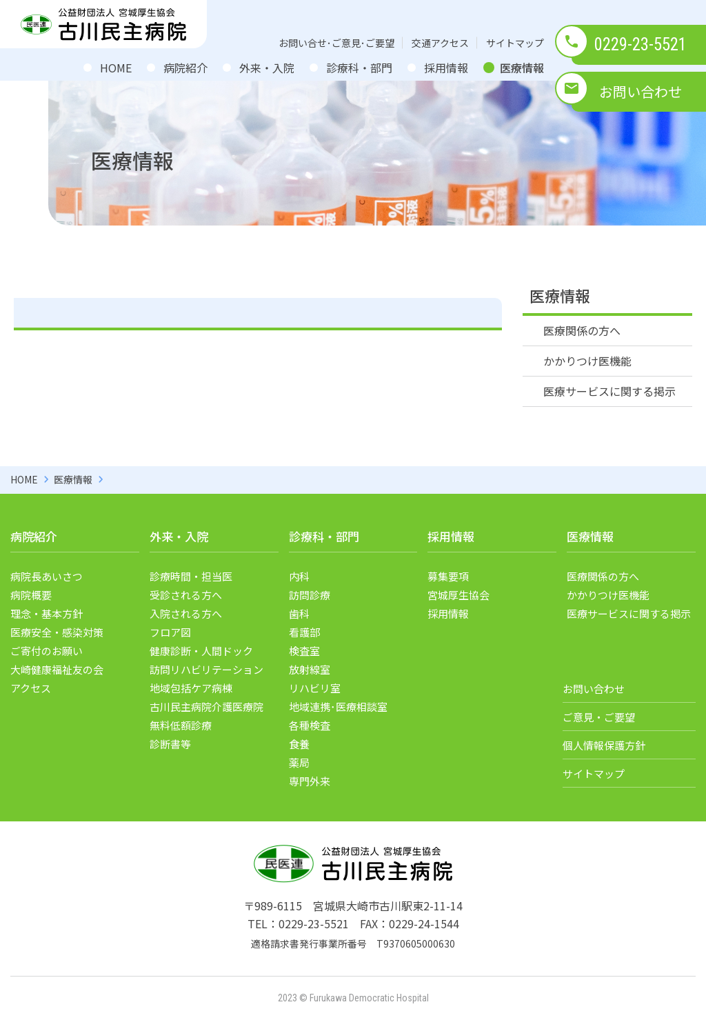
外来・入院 (266, 67)
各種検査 (309, 725)
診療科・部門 (359, 67)
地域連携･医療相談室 (338, 706)
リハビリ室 (315, 688)
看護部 (304, 632)
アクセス (30, 688)
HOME (116, 67)
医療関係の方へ (582, 330)
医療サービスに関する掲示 (609, 391)
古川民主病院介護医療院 (206, 706)
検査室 (304, 650)
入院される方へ (186, 613)
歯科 (299, 613)
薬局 (299, 762)
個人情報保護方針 (604, 745)
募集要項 (448, 576)
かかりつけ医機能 (587, 360)
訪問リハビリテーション (206, 669)
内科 (299, 576)
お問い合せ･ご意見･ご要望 (336, 43)
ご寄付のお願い (46, 650)
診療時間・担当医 (191, 576)
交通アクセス (440, 43)
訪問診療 (309, 595)
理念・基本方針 (46, 613)
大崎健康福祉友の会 (56, 669)
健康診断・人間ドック (201, 650)
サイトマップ (515, 43)
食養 (299, 744)
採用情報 (446, 67)
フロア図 (170, 632)
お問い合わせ (640, 91)
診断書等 (170, 744)
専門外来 (309, 781)
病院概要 (31, 595)
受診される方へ (186, 595)
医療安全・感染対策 (56, 632)
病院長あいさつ (46, 576)
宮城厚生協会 (458, 595)
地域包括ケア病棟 (191, 688)
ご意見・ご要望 (599, 717)
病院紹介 (185, 67)
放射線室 (309, 669)
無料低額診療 (181, 725)
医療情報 (522, 67)
